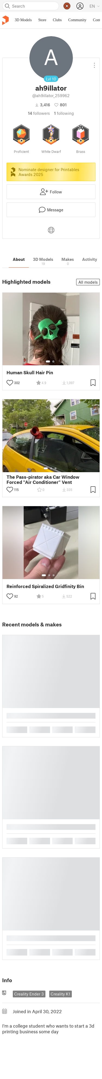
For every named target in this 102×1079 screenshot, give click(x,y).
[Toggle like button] (10, 382)
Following (64, 113)
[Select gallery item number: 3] (55, 468)
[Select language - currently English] (94, 6)
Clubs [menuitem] (57, 20)
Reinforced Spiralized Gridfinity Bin (45, 586)
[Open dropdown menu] (94, 63)
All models (88, 282)
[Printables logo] (5, 20)
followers (39, 113)
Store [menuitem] (42, 20)
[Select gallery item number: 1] (48, 361)
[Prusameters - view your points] (66, 6)
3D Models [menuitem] (23, 20)
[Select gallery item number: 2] (53, 361)
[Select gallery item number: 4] (58, 575)
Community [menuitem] (77, 20)
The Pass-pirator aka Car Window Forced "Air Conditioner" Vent (43, 479)
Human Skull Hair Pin (30, 372)
